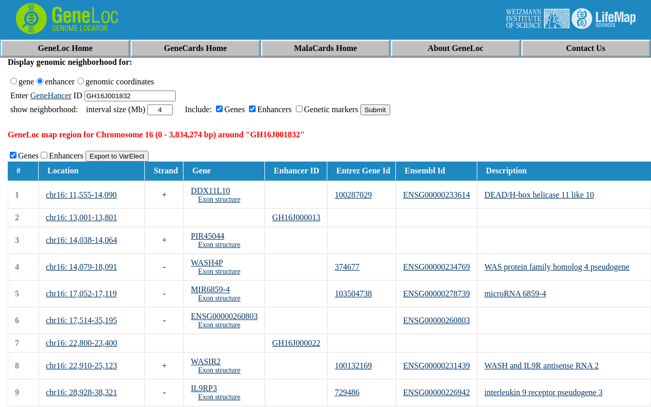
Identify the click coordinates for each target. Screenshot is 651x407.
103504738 (353, 293)
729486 (347, 392)
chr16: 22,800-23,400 (81, 343)
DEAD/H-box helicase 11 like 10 (539, 194)
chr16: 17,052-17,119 (81, 293)
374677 (347, 266)
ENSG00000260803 (224, 316)
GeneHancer (51, 95)
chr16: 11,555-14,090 (81, 194)
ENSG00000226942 (436, 392)
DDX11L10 (210, 190)
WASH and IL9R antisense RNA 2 (542, 365)
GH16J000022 (296, 343)
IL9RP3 (204, 388)
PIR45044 (207, 236)
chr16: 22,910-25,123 (81, 365)
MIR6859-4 (210, 289)
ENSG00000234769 (436, 266)
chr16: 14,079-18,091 (81, 266)
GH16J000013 (296, 217)
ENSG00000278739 (436, 293)
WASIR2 (206, 361)
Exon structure (219, 199)
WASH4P (207, 262)
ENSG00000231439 (436, 365)
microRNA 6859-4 (515, 293)
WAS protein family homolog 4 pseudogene (557, 266)
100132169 (353, 365)
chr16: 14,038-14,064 (81, 240)
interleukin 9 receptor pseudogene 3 (544, 392)
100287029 (353, 194)
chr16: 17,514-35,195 (81, 320)
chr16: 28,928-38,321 (81, 392)
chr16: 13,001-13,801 (81, 217)
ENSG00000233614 (436, 194)
